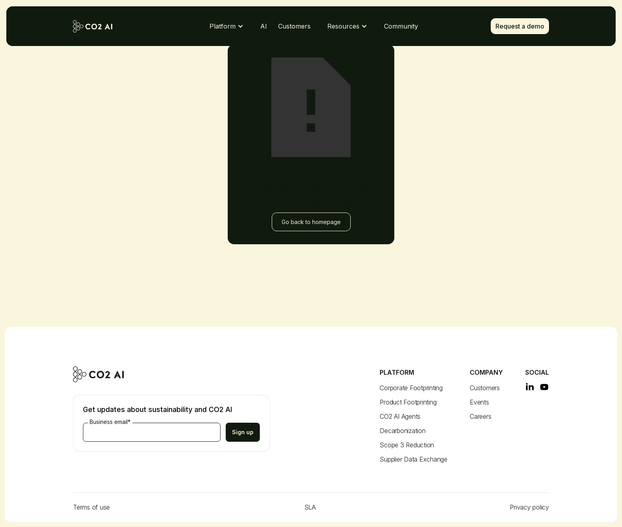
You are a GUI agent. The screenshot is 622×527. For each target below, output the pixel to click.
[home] (99, 26)
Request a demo (519, 26)
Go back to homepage (311, 221)
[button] (226, 26)
